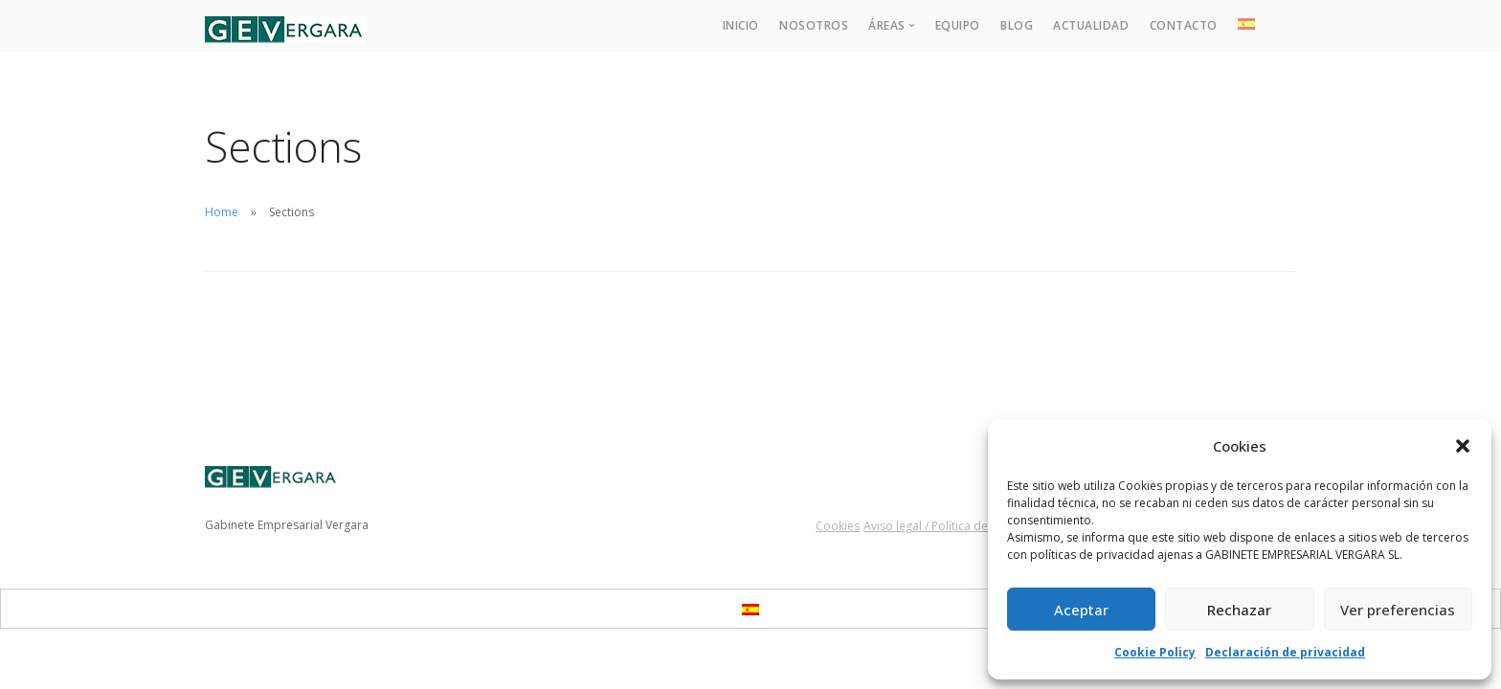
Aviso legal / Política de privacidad (956, 526)
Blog (1016, 25)
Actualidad (1091, 25)
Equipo (957, 25)
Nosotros (813, 25)
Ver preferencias (1397, 609)
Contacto (1184, 25)
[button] (1462, 446)
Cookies (838, 526)
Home (221, 212)
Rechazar (1239, 609)
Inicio (741, 25)
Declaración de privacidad (1285, 652)
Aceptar (1081, 609)
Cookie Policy (1155, 652)
